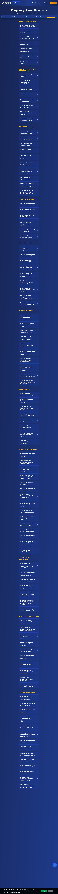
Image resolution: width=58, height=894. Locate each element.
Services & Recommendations (36, 16)
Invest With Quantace (34, 2)
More (46, 2)
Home (24, 2)
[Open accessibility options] (55, 865)
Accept (43, 891)
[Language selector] (16, 2)
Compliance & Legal (49, 16)
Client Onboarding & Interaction (21, 16)
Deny (51, 891)
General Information (7, 16)
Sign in (53, 2)
